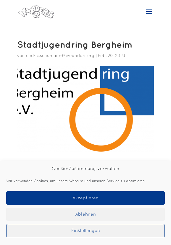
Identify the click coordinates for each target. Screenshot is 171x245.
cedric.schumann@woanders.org (60, 56)
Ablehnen (85, 214)
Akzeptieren (85, 198)
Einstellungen (85, 231)
